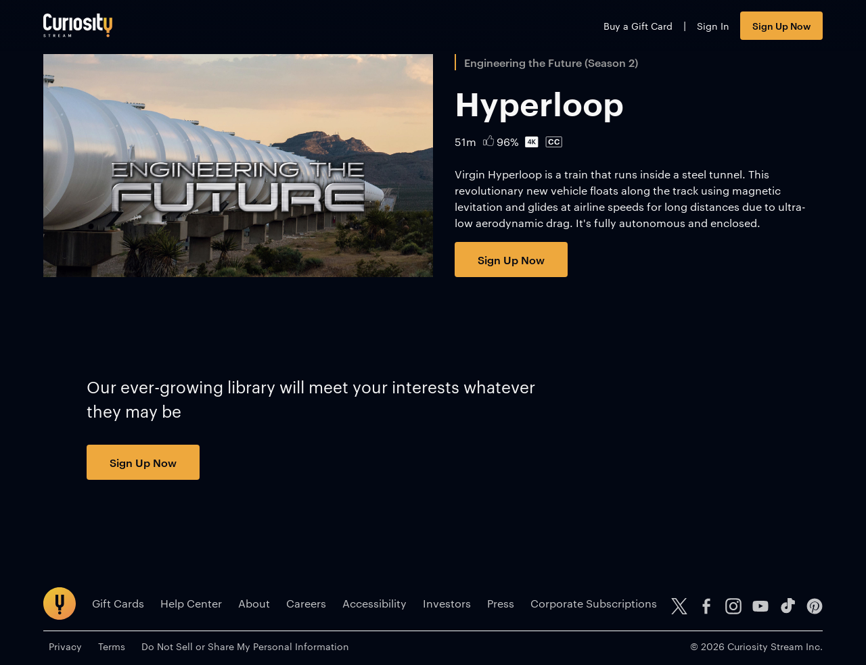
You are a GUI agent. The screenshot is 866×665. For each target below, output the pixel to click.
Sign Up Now (781, 25)
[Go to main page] (77, 25)
